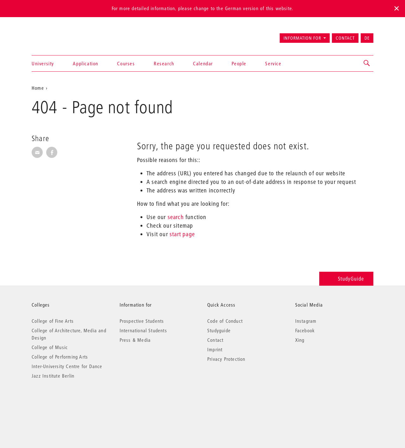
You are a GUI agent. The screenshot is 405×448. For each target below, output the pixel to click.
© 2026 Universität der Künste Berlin (65, 402)
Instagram (306, 321)
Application (85, 63)
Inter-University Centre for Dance (67, 366)
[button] (367, 63)
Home (38, 88)
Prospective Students (142, 321)
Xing (300, 340)
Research (164, 63)
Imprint (214, 349)
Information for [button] (302, 38)
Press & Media (135, 340)
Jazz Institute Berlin (53, 376)
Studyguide (219, 330)
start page (182, 234)
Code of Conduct (225, 321)
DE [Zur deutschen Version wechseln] (367, 38)
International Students (143, 330)
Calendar (203, 63)
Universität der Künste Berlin (56, 35)
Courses (126, 63)
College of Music (50, 347)
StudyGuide (346, 278)
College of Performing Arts (60, 357)
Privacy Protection (226, 359)
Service (273, 63)
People (239, 63)
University (43, 63)
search (176, 217)
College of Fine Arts (53, 321)
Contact (345, 38)
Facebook (305, 330)
